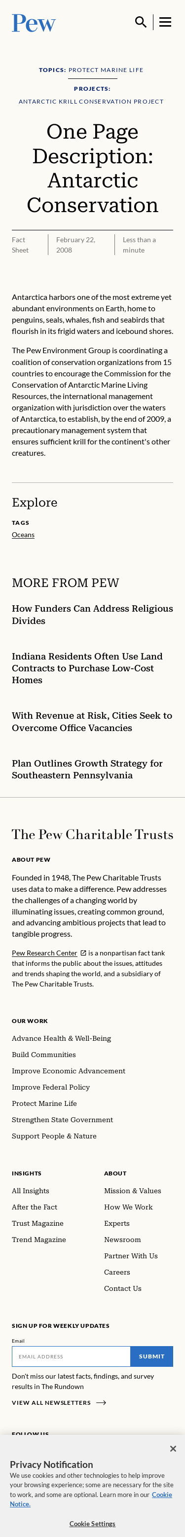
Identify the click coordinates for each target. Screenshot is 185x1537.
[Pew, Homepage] (34, 22)
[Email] (71, 1356)
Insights (27, 1173)
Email (18, 1340)
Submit (152, 1356)
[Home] (92, 834)
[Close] (173, 1454)
